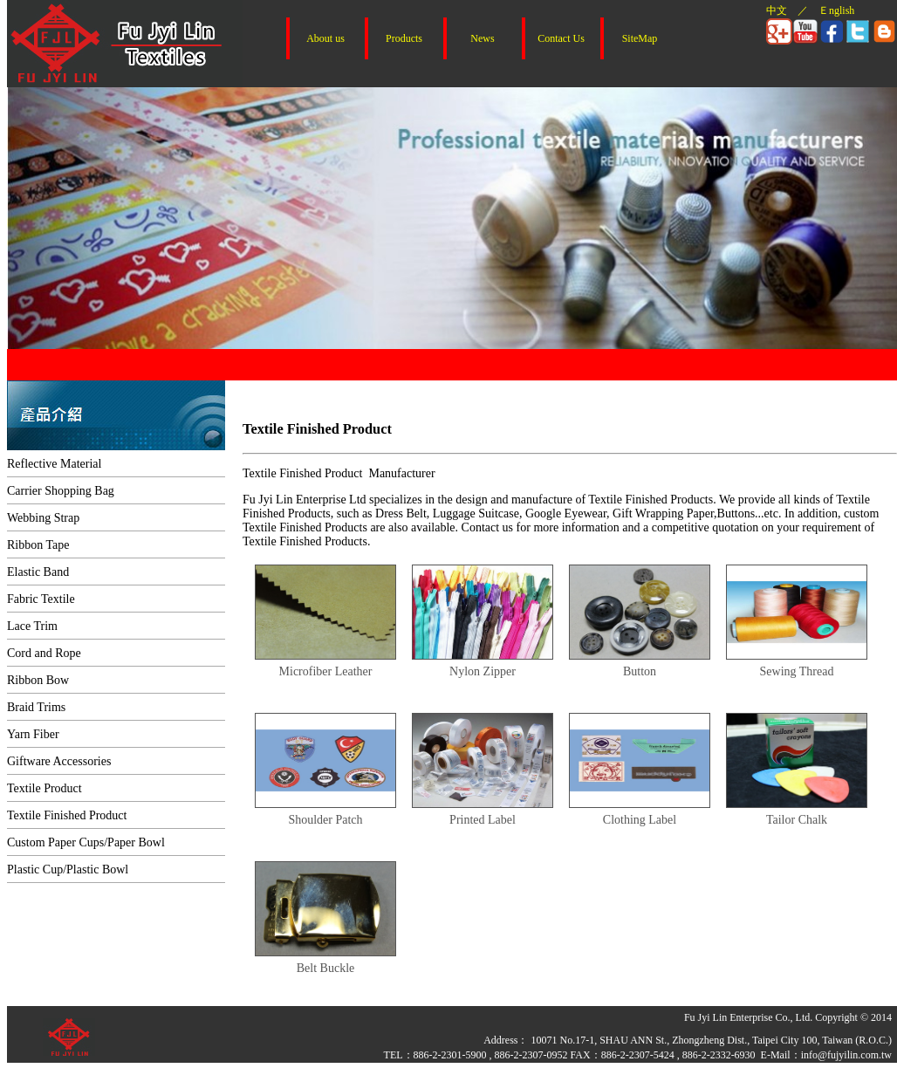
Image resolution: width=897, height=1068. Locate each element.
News (482, 38)
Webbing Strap (43, 517)
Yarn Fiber (33, 734)
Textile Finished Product (67, 815)
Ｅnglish (836, 10)
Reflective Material (54, 463)
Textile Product (44, 788)
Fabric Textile (41, 599)
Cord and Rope (44, 653)
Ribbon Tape (38, 544)
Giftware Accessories (59, 761)
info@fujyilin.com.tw (846, 1055)
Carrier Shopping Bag (60, 490)
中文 (776, 10)
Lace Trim (32, 626)
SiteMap (640, 38)
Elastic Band (38, 571)
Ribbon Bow (38, 680)
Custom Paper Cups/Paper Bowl (86, 842)
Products (404, 38)
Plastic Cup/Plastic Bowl (67, 869)
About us (325, 38)
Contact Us (561, 38)
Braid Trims (36, 707)
